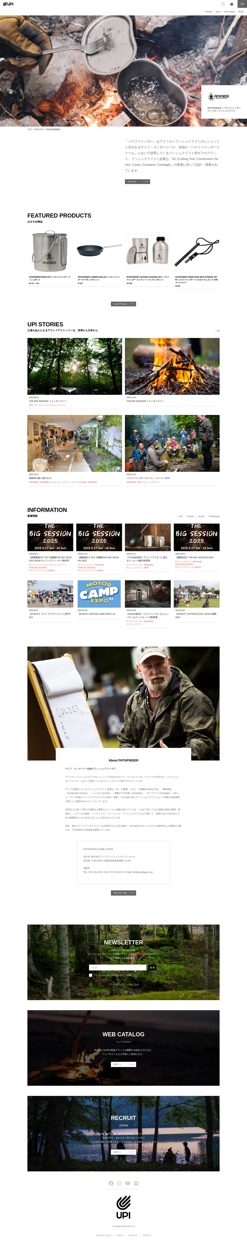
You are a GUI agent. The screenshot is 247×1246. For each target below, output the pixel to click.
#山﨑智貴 (44, 482)
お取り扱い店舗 (120, 893)
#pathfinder (148, 565)
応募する (117, 1152)
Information (229, 11)
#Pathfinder (131, 482)
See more (131, 182)
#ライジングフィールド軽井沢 (42, 570)
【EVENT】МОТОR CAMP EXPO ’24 (96, 614)
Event (201, 516)
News (191, 516)
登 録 (152, 967)
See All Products (120, 304)
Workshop (215, 516)
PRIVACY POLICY (104, 1235)
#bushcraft (99, 565)
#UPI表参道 (34, 482)
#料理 (146, 568)
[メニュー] (242, 4)
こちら (135, 984)
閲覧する (117, 1064)
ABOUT (120, 1235)
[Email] (117, 968)
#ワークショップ (41, 405)
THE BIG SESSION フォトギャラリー (48, 401)
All (218, 330)
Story (218, 11)
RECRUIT (147, 1235)
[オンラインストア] (232, 4)
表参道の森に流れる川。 (41, 478)
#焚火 (139, 482)
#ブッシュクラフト (58, 405)
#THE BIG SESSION (37, 568)
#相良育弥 (92, 482)
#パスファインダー (134, 565)
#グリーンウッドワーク (39, 565)
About (241, 11)
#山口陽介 (82, 482)
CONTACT (133, 1235)
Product (208, 11)
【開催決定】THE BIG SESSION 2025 (194, 557)
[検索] (223, 4)
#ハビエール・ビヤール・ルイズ (63, 482)
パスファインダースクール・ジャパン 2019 (147, 478)
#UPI (31, 405)
